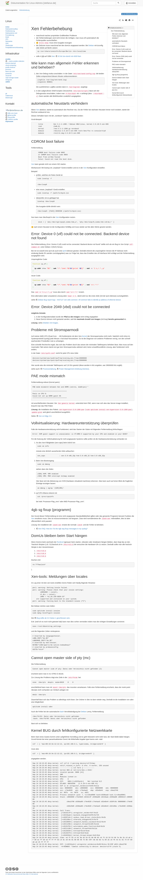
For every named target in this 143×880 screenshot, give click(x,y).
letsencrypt (9, 98)
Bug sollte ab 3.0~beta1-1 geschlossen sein (53, 618)
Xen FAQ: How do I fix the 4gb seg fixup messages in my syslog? (63, 529)
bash (62, 712)
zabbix (7, 82)
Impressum (9, 121)
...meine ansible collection (16, 61)
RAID (7, 37)
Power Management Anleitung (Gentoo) (74, 369)
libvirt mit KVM (10, 71)
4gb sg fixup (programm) (120, 75)
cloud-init (8, 75)
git (6, 93)
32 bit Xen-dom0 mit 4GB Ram (69, 56)
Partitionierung (10, 31)
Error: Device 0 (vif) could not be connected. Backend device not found (122, 51)
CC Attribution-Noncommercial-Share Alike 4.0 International (21, 874)
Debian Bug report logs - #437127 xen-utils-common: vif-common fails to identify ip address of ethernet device (79, 300)
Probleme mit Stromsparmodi (121, 61)
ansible (7, 59)
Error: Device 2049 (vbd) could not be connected (122, 57)
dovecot (12, 67)
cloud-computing (10, 65)
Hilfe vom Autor (13, 113)
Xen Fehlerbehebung (117, 31)
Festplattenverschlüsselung (14, 47)
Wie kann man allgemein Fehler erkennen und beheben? (120, 36)
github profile (12, 115)
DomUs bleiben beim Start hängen (120, 79)
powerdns (8, 73)
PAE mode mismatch (118, 64)
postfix (7, 67)
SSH (6, 43)
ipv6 (64, 251)
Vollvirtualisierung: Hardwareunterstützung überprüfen (119, 69)
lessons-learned (10, 63)
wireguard (8, 80)
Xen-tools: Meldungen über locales (120, 84)
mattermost (9, 95)
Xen (53, 56)
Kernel (84, 336)
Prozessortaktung (49, 369)
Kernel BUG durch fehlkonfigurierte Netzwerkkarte (122, 94)
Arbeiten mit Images (50, 323)
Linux (7, 27)
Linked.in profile (13, 119)
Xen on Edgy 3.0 (45, 416)
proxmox (8, 69)
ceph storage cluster (11, 78)
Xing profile (11, 117)
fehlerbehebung (24, 10)
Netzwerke (8, 41)
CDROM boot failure (118, 46)
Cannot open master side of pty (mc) (121, 89)
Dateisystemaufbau (11, 29)
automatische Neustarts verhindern (119, 42)
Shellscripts (9, 45)
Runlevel (60, 542)
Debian (91, 45)
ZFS (6, 39)
